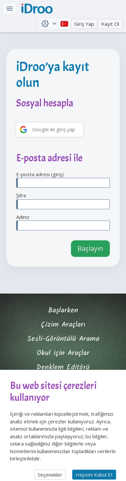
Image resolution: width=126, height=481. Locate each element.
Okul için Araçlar (63, 353)
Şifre (63, 200)
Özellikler (63, 396)
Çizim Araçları (63, 325)
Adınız (63, 222)
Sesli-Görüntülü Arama (63, 339)
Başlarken (63, 310)
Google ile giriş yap (53, 129)
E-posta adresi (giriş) (63, 179)
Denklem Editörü (63, 367)
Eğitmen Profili (63, 381)
